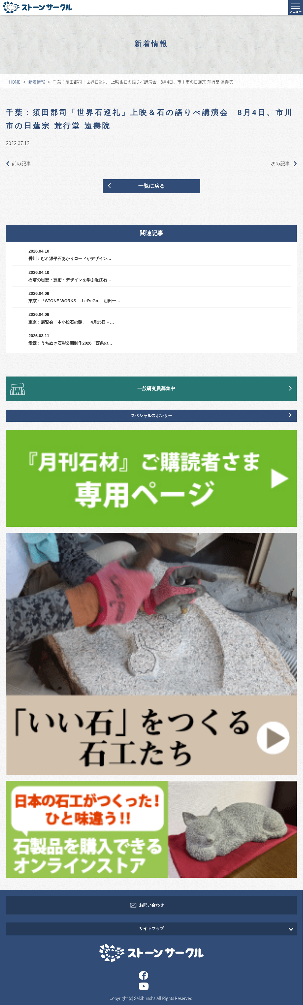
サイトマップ (151, 928)
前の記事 (18, 163)
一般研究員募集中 (156, 388)
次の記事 (284, 163)
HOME (14, 82)
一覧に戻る (151, 186)
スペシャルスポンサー (151, 415)
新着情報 (36, 82)
